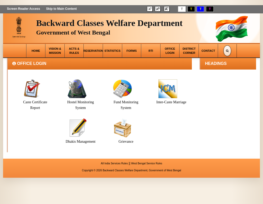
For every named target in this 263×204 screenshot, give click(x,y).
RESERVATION (93, 50)
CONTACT (208, 50)
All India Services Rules (114, 163)
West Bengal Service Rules (146, 163)
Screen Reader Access (23, 9)
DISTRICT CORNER (189, 50)
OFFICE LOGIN (170, 50)
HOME (36, 50)
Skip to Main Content (61, 9)
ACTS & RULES (74, 50)
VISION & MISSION (55, 50)
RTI (150, 50)
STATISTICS (113, 50)
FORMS (132, 50)
